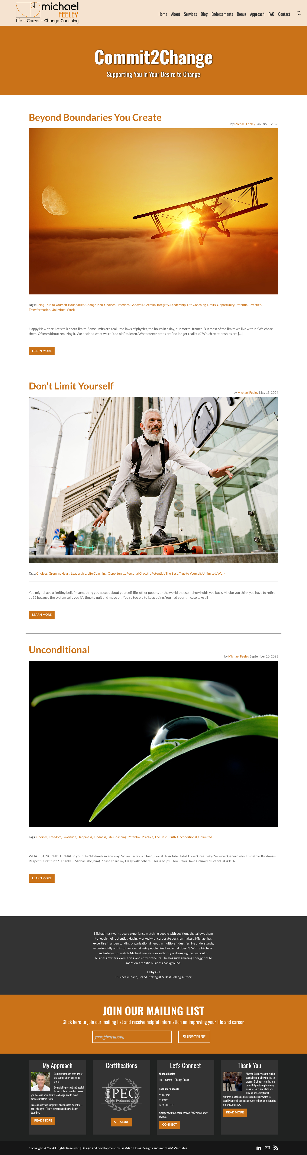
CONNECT (169, 1124)
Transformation (39, 310)
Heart (65, 573)
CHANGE (165, 1095)
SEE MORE (121, 1122)
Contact (284, 14)
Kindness (99, 837)
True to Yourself (190, 573)
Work (71, 310)
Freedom (123, 305)
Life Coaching (196, 305)
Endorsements (222, 14)
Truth (172, 837)
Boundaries (76, 305)
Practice (255, 305)
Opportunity (225, 305)
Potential (242, 305)
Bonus (241, 14)
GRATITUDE (166, 1105)
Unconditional (187, 837)
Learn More (42, 351)
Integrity (163, 305)
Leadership (178, 305)
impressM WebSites (173, 1148)
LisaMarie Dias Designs (136, 1148)
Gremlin (150, 305)
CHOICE (164, 1100)
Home (162, 14)
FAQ (271, 14)
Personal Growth (138, 573)
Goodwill (136, 305)
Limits (211, 305)
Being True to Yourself (51, 305)
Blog (204, 14)
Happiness (85, 837)
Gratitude (69, 837)
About (175, 14)
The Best (171, 573)
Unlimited (58, 310)
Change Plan (94, 305)
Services (190, 14)
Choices (109, 305)
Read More (43, 1120)
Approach (257, 14)
